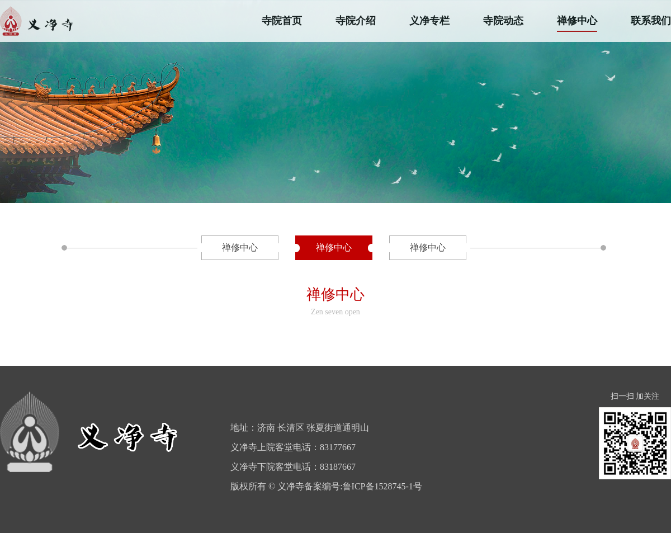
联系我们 (651, 20)
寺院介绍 (356, 20)
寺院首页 (282, 20)
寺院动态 (503, 20)
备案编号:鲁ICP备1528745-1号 (363, 486)
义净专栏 (429, 20)
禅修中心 (577, 20)
